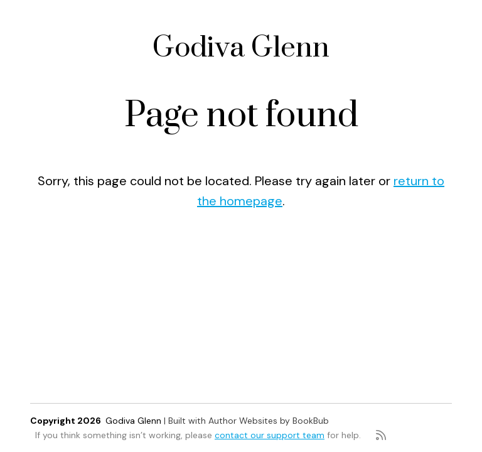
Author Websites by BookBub (268, 420)
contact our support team (269, 435)
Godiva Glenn (241, 48)
